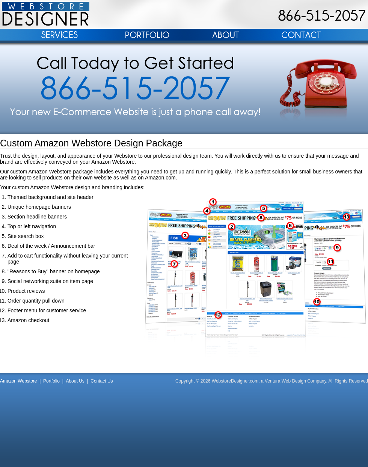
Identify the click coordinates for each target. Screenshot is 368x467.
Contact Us (101, 381)
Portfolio (51, 381)
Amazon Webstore (18, 381)
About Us (75, 381)
